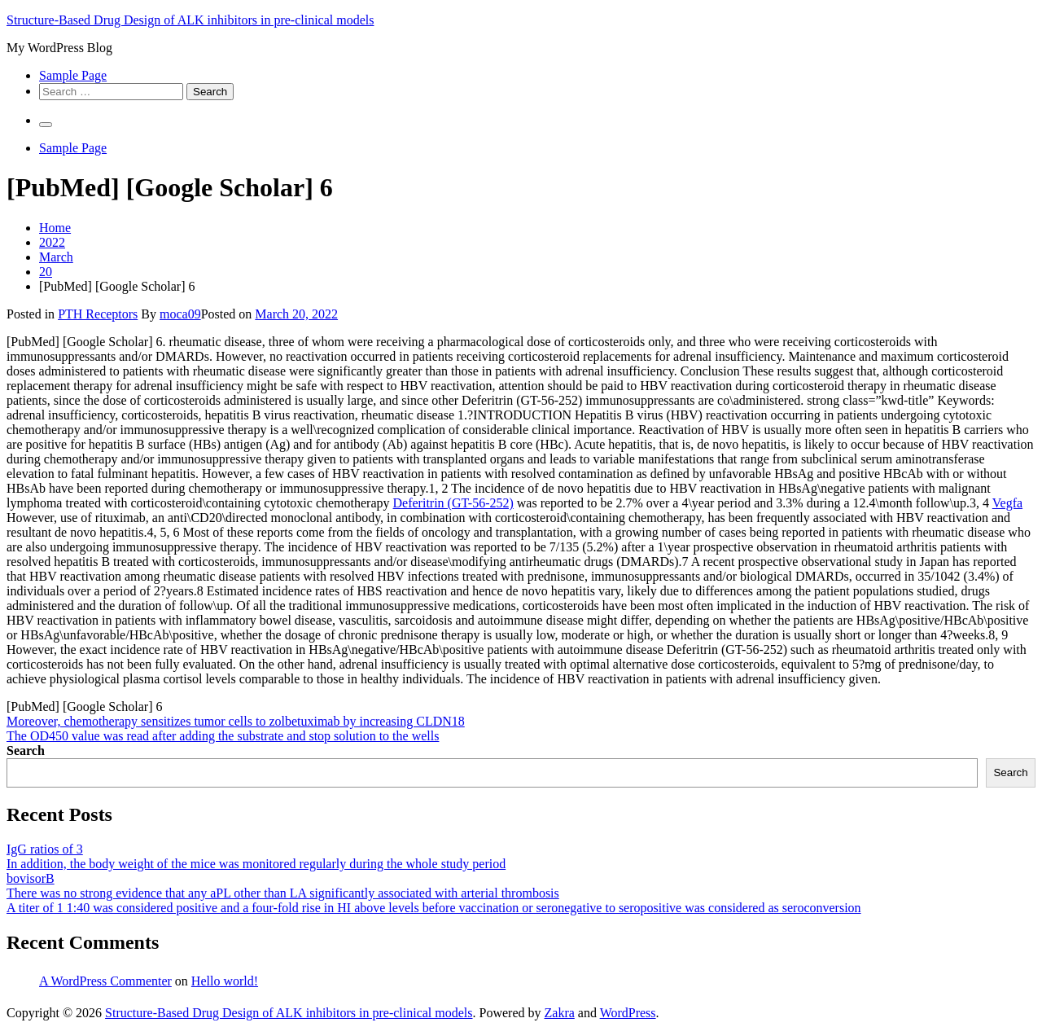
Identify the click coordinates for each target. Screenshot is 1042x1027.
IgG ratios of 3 (45, 849)
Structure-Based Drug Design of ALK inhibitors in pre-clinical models (190, 20)
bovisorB (31, 878)
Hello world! (224, 981)
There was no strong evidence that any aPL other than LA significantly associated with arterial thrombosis (283, 893)
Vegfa (1007, 503)
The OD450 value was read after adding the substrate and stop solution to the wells (223, 736)
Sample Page (73, 75)
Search (26, 750)
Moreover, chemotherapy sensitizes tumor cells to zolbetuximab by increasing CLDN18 (236, 721)
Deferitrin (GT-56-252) (453, 503)
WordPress (628, 1013)
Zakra (560, 1013)
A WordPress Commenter (105, 981)
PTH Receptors (98, 314)
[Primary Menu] (45, 124)
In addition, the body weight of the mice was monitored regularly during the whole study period (256, 864)
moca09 (180, 314)
